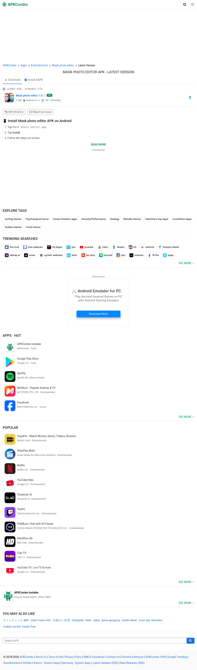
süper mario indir (41, 620)
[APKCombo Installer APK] (98, 594)
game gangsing (110, 620)
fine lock (12, 247)
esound (105, 255)
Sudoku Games (13, 226)
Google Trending (177, 656)
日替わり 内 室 (61, 620)
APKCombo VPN (155, 656)
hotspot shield (168, 247)
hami (103, 247)
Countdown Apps (181, 218)
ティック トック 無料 (16, 620)
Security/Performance (93, 218)
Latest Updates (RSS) (105, 662)
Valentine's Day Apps (156, 218)
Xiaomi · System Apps (46, 662)
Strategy (114, 218)
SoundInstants (12, 662)
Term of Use (55, 656)
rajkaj (96, 620)
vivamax (136, 255)
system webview (51, 255)
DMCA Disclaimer (93, 656)
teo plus (88, 255)
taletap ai (12, 255)
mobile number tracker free (19, 626)
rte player (54, 247)
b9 (132, 247)
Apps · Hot (12, 335)
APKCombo (10, 65)
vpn (71, 247)
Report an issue (40, 111)
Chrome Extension (133, 656)
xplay (168, 255)
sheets (118, 247)
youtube (86, 247)
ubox (72, 255)
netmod (147, 247)
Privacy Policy (73, 656)
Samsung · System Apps (76, 662)
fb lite (153, 255)
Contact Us (113, 656)
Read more (98, 144)
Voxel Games (33, 226)
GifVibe (27, 662)
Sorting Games (13, 218)
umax (29, 255)
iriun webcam (33, 247)
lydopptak (78, 620)
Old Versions (14, 111)
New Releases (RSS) (132, 662)
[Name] (95, 641)
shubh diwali (129, 620)
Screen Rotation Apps (65, 218)
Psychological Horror (37, 218)
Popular (10, 427)
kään (88, 620)
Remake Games (132, 218)
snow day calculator (150, 620)
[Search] (190, 641)
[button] (184, 4)
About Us (40, 656)
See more (185, 262)
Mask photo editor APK (83, 72)
